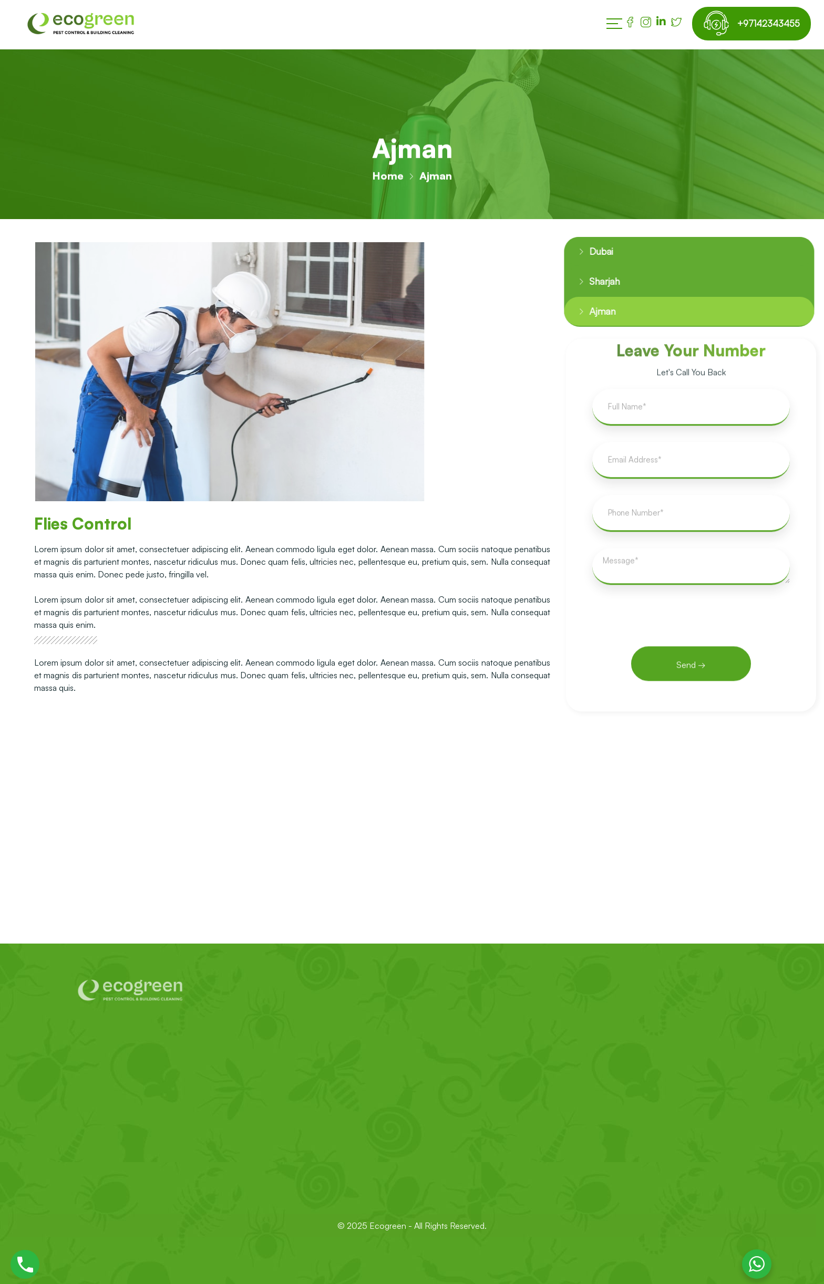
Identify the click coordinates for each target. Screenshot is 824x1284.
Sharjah (595, 283)
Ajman (592, 314)
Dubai (591, 251)
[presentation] (691, 628)
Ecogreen (388, 1225)
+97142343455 (764, 23)
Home (388, 176)
